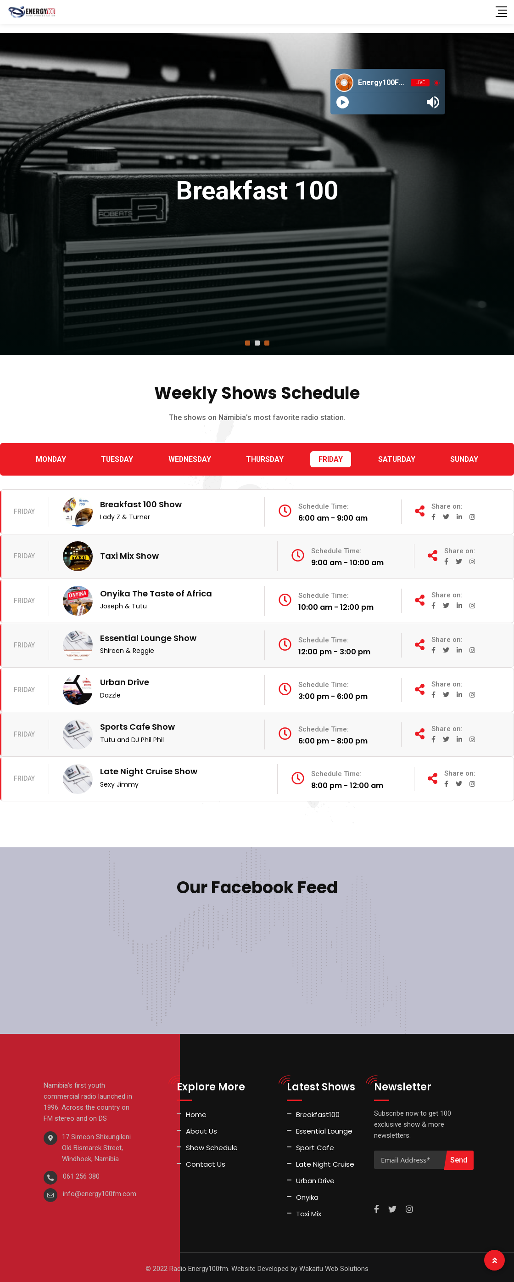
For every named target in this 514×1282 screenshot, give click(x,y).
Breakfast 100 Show (141, 504)
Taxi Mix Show (129, 555)
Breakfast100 (318, 1112)
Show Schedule (212, 1145)
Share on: (446, 506)
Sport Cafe (315, 1145)
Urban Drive (124, 680)
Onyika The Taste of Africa (156, 592)
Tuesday (117, 459)
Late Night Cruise (325, 1161)
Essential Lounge (324, 1128)
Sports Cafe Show (137, 724)
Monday (51, 459)
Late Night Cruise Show (148, 768)
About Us (201, 1128)
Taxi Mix (308, 1211)
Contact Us (205, 1161)
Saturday (396, 459)
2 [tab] (257, 343)
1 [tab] (247, 343)
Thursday (265, 459)
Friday (330, 459)
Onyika (307, 1194)
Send (458, 1157)
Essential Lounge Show (148, 636)
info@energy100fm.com (99, 1191)
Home (196, 1112)
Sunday (463, 459)
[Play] (342, 102)
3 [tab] (266, 343)
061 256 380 (81, 1173)
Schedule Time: (334, 506)
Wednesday (190, 459)
